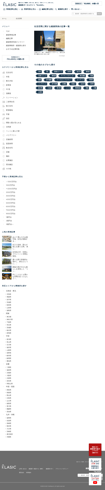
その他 (6, 168)
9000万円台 (10, 214)
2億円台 (9, 221)
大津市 (92, 84)
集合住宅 (7, 147)
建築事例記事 (11, 35)
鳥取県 (9, 390)
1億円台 (9, 217)
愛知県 (9, 361)
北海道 (9, 294)
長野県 (9, 353)
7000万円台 (10, 210)
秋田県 (9, 305)
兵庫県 (9, 378)
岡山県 (9, 395)
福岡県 (9, 418)
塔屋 (87, 88)
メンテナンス (42, 84)
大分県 (9, 429)
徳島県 (9, 403)
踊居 (39, 80)
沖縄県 (9, 437)
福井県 (9, 347)
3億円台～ (10, 224)
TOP (8, 31)
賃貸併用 (7, 143)
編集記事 (9, 39)
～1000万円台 (11, 182)
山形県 (9, 308)
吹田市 (70, 72)
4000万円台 (10, 199)
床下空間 (54, 84)
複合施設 (82, 76)
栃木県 (9, 330)
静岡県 (9, 358)
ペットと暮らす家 (11, 131)
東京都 (9, 317)
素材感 (54, 76)
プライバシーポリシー (62, 469)
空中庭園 (49, 80)
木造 (5, 76)
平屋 (5, 114)
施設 (5, 156)
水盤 (94, 88)
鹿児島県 (10, 434)
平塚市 (91, 80)
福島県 (9, 310)
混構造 (6, 93)
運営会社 (21, 472)
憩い (47, 72)
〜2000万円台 (11, 189)
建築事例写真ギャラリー (15, 42)
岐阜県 (9, 356)
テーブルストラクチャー (64, 80)
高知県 (9, 412)
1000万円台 (10, 185)
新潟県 (9, 339)
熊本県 (9, 426)
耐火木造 (7, 81)
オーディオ (80, 80)
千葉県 (9, 322)
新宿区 (88, 72)
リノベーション (10, 97)
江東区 (64, 84)
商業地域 (78, 88)
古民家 (6, 127)
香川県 (9, 406)
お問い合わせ (23, 469)
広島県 (9, 398)
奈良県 (9, 381)
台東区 (40, 92)
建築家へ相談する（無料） (36, 469)
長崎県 (9, 423)
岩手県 (9, 300)
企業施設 (7, 160)
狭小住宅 (7, 106)
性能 (91, 76)
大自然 (50, 88)
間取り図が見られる (11, 122)
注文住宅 (7, 72)
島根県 (9, 393)
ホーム (4, 18)
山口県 (9, 401)
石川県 (9, 345)
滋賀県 (9, 370)
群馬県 (9, 333)
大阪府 (9, 375)
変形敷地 (7, 110)
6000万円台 (10, 207)
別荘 (5, 118)
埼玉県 (9, 325)
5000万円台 (10, 203)
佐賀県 (9, 421)
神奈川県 (10, 319)
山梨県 (9, 350)
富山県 (9, 342)
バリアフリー (9, 135)
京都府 (9, 373)
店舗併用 (7, 139)
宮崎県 (9, 431)
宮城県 (9, 302)
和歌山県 (10, 384)
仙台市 (83, 84)
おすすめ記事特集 (13, 49)
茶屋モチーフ (58, 72)
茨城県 (9, 328)
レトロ (68, 88)
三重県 (9, 367)
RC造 (6, 89)
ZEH (39, 72)
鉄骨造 (6, 85)
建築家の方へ (50, 469)
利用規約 (28, 472)
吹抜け (73, 84)
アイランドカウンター (68, 76)
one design (62, 55)
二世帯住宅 (8, 101)
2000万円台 (10, 192)
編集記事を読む (46, 9)
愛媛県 (9, 409)
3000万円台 (10, 196)
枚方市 (79, 72)
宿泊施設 (7, 164)
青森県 (9, 297)
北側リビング (42, 76)
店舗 (5, 152)
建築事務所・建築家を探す (16, 46)
